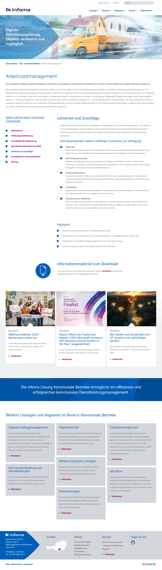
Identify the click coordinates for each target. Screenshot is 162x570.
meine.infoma (103, 2)
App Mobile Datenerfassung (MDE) (26, 146)
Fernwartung (79, 551)
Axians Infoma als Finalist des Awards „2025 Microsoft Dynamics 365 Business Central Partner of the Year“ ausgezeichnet (81, 339)
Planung (14, 161)
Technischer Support (82, 542)
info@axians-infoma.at (15, 551)
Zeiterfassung (17, 130)
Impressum (28, 564)
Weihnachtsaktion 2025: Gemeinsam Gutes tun (23, 335)
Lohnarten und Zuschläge (22, 151)
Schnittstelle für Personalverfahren (25, 156)
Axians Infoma (11, 63)
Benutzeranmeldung (82, 554)
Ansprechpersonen (81, 545)
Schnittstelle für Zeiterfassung (24, 140)
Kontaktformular (80, 548)
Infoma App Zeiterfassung (22, 135)
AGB (7, 564)
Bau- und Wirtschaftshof (30, 63)
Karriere (116, 2)
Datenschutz (16, 564)
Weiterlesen (16, 355)
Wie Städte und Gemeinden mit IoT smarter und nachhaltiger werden (130, 337)
